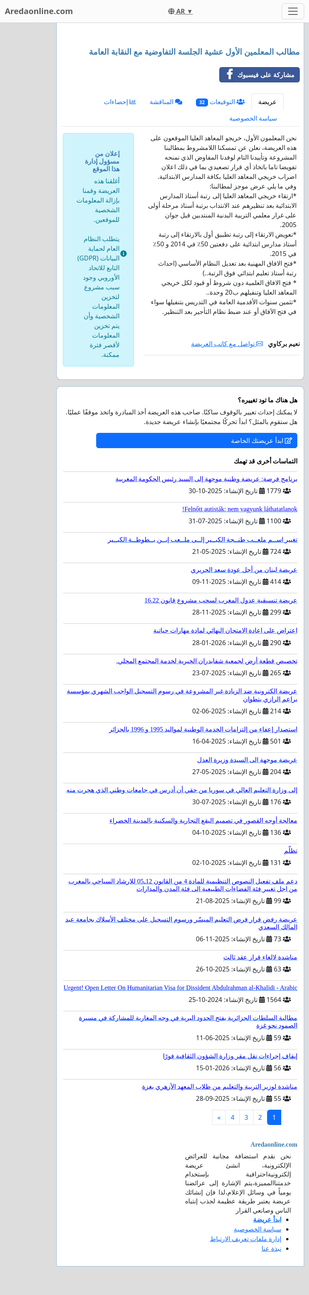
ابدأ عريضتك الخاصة (261, 440)
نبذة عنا (271, 1248)
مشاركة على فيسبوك (257, 75)
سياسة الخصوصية (253, 118)
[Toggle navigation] (293, 11)
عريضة (267, 101)
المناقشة (166, 101)
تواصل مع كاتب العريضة (227, 343)
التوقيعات (220, 102)
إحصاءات (120, 101)
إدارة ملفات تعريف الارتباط (245, 1238)
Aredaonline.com (39, 11)
